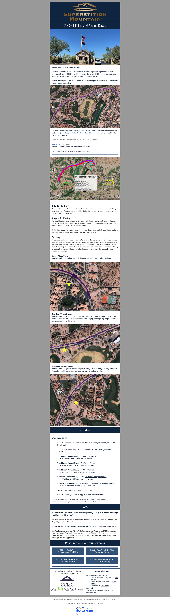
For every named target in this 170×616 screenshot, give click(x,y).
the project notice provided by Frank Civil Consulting (73, 133)
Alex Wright (56, 144)
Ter (116, 578)
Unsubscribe (70, 603)
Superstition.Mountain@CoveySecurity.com (100, 590)
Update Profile (79, 603)
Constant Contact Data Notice (94, 603)
